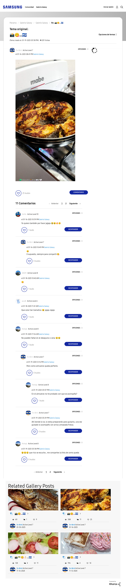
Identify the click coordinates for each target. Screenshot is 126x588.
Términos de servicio (41, 581)
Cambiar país (70, 585)
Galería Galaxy (41, 7)
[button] (83, 49)
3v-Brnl (20, 519)
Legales (34, 585)
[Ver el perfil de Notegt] (24, 329)
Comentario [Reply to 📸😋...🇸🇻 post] (78, 192)
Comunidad (29, 7)
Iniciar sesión (108, 7)
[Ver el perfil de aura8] (24, 301)
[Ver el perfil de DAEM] (24, 273)
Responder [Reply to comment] (73, 229)
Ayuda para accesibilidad (15, 581)
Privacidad (9, 585)
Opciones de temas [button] (107, 34)
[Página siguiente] (75, 203)
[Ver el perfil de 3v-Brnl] (19, 50)
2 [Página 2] (65, 203)
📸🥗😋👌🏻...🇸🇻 (103, 508)
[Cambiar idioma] (70, 582)
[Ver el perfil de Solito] (24, 214)
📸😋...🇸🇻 (20, 508)
